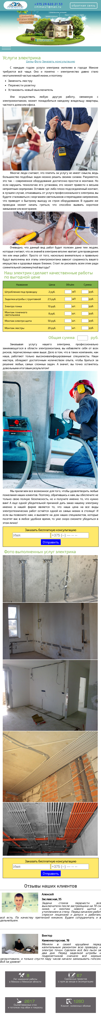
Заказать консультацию (58, 61)
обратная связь (84, 5)
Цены (30, 61)
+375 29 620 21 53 (49, 4)
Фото (37, 61)
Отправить (51, 542)
